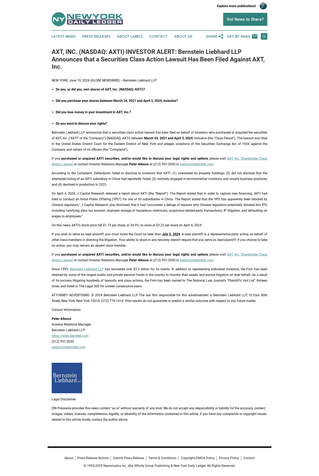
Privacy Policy (229, 458)
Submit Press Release (128, 458)
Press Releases (96, 36)
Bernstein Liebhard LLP (87, 269)
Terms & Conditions (162, 458)
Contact (158, 36)
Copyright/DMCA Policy (198, 458)
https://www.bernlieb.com (70, 336)
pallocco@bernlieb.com (196, 164)
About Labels (130, 36)
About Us (183, 36)
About (68, 458)
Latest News (64, 36)
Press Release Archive (93, 458)
